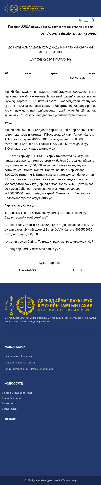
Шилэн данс (8, 403)
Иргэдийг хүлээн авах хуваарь (18, 392)
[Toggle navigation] (84, 20)
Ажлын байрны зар (12, 398)
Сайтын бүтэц (9, 408)
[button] (92, 20)
